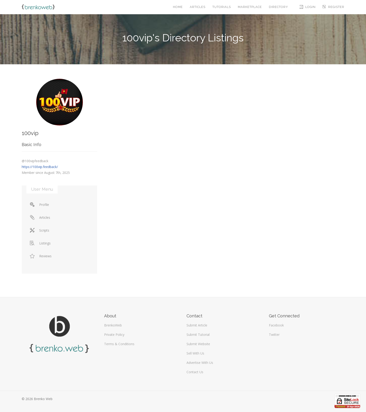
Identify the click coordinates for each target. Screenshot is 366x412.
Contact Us (195, 372)
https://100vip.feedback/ (40, 167)
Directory (278, 7)
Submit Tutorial (198, 334)
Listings (40, 243)
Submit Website (198, 344)
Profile (39, 204)
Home (178, 7)
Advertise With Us (200, 362)
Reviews (41, 256)
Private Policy (114, 334)
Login (308, 7)
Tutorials (221, 7)
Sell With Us (195, 353)
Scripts (39, 230)
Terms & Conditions (119, 344)
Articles (197, 7)
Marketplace (250, 7)
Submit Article (197, 325)
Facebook (276, 325)
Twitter (274, 334)
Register (333, 7)
